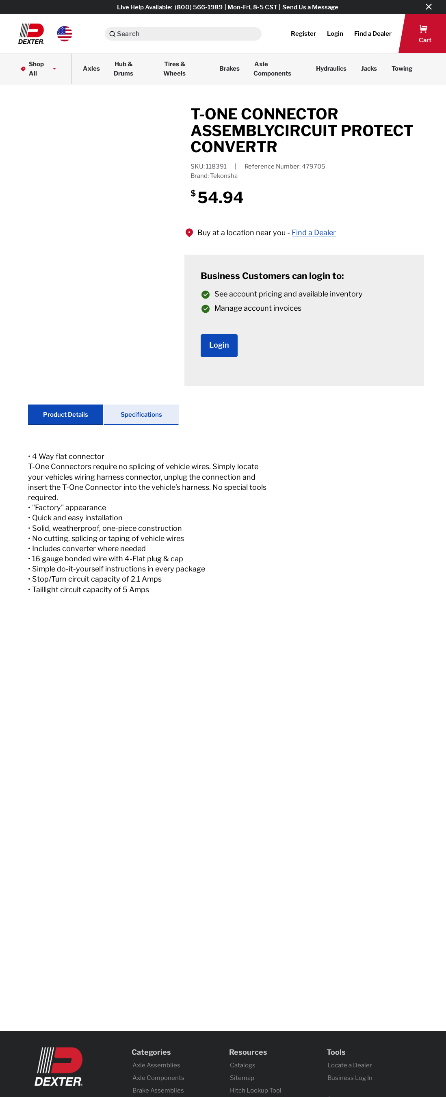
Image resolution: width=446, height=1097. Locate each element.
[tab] (223, 531)
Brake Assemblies (158, 1090)
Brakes (229, 68)
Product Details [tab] (65, 414)
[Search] (112, 34)
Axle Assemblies (156, 1065)
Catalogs (242, 1065)
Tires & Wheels (174, 69)
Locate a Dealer (349, 1065)
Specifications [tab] (141, 414)
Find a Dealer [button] (314, 232)
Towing (402, 68)
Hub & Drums (123, 69)
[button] (45, 34)
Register (303, 33)
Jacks (369, 68)
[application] (109, 181)
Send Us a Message (310, 7)
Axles (91, 68)
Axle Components (272, 69)
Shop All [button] (39, 69)
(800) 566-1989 (199, 7)
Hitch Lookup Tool (255, 1090)
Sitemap (242, 1078)
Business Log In (349, 1078)
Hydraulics (331, 68)
